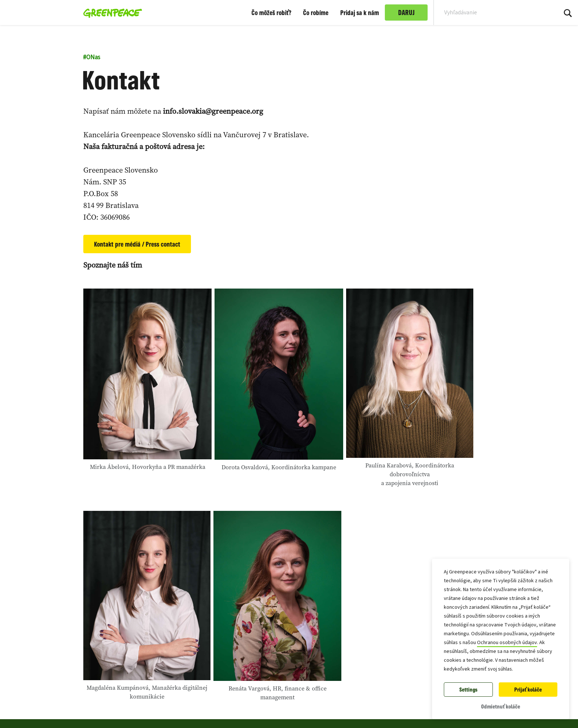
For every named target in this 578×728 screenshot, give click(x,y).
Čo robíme (315, 12)
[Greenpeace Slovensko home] (110, 12)
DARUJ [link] (406, 12)
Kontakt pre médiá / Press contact (137, 244)
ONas (91, 57)
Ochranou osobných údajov (507, 642)
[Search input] (491, 12)
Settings (468, 689)
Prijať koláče (528, 689)
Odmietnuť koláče (500, 706)
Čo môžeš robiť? (271, 12)
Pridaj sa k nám (359, 12)
